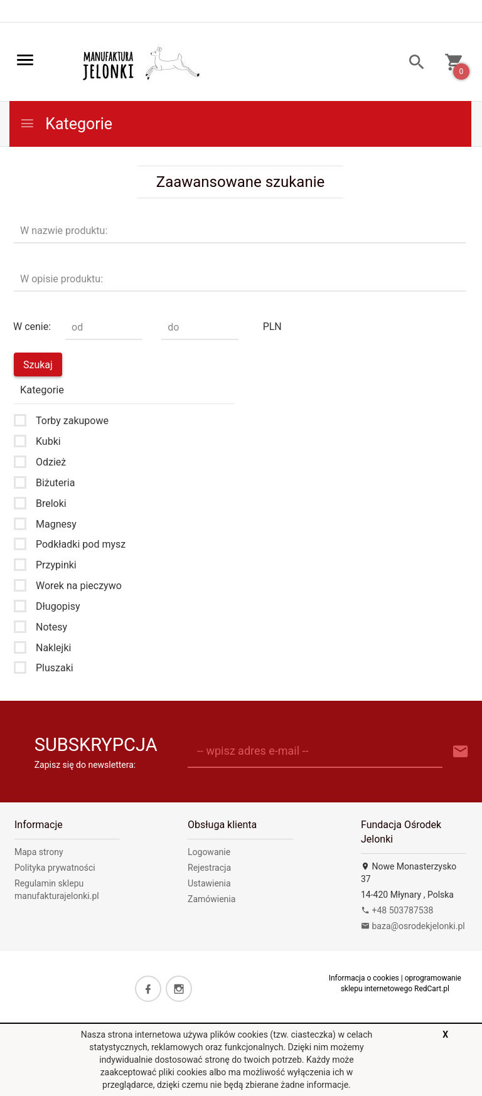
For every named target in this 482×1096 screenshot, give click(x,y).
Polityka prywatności (54, 868)
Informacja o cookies (364, 978)
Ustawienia (209, 883)
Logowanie (209, 852)
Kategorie (65, 124)
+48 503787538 (397, 910)
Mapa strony (38, 852)
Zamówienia (211, 899)
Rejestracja (209, 868)
